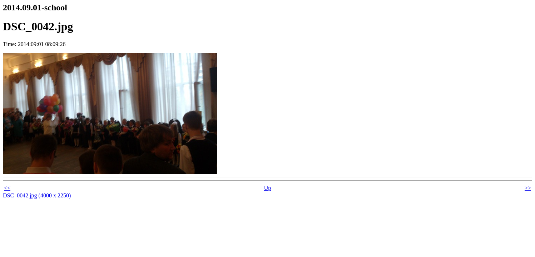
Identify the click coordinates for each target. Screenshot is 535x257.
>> (528, 188)
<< (7, 188)
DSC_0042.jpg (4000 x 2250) (37, 195)
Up (267, 188)
